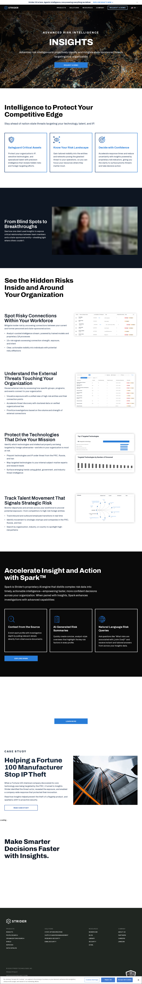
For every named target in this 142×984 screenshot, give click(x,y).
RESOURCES (88, 8)
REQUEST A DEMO (117, 8)
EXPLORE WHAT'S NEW (102, 2)
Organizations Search (15, 938)
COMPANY (100, 8)
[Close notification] (137, 2)
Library (92, 938)
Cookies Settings (92, 981)
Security (92, 941)
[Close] (138, 980)
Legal (91, 945)
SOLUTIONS (74, 8)
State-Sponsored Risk (53, 932)
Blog (91, 935)
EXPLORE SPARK (21, 658)
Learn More (71, 721)
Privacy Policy (12, 972)
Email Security (50, 941)
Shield (8, 941)
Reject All (108, 981)
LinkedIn (121, 941)
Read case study (21, 808)
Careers (121, 938)
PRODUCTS (61, 8)
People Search (12, 935)
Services (9, 945)
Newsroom (93, 932)
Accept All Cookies (124, 981)
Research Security (52, 938)
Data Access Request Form (17, 975)
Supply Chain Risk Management (56, 935)
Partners (122, 935)
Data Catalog (11, 948)
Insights (9, 932)
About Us (121, 932)
